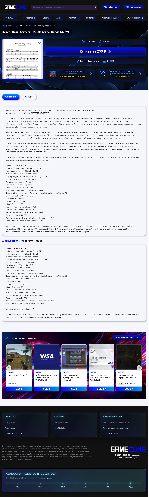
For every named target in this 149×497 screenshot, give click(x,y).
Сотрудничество (61, 473)
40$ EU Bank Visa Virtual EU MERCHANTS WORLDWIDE (57, 379)
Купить (95, 51)
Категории (30, 18)
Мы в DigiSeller (60, 479)
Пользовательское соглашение (116, 473)
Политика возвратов (13, 484)
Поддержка (10, 479)
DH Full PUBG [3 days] (26, 377)
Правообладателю (111, 484)
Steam (46, 18)
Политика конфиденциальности (116, 479)
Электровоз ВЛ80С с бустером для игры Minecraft (84, 379)
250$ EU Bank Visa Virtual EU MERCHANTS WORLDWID (115, 379)
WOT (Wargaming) (135, 18)
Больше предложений (127, 338)
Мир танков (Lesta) (110, 18)
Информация (10, 473)
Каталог (11, 18)
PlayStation (73, 18)
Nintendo (90, 18)
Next (139, 393)
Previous (8, 393)
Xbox (58, 18)
